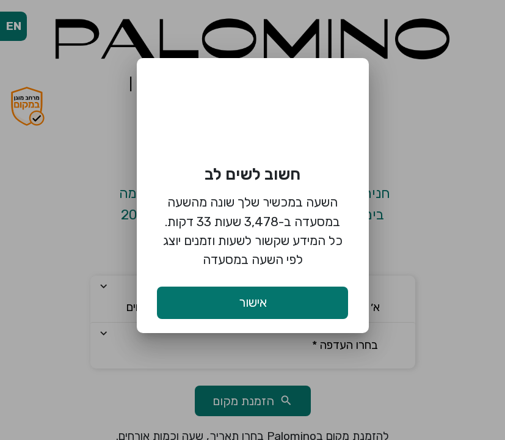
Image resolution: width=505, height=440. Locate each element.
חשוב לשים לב (252, 174)
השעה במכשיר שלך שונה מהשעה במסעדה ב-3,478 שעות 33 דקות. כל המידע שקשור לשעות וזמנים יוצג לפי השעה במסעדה (253, 230)
